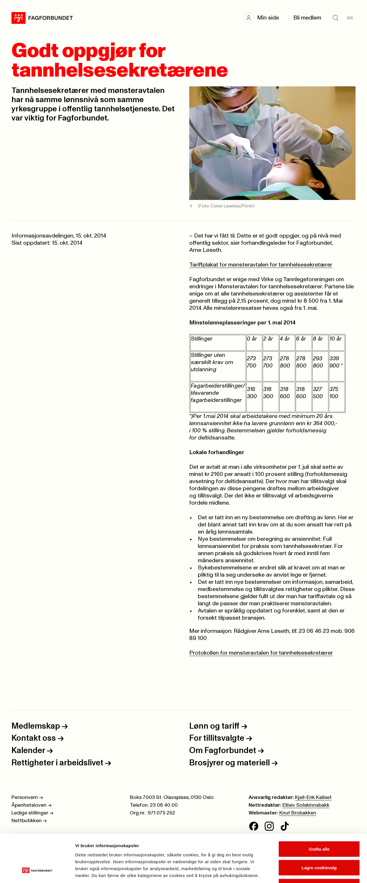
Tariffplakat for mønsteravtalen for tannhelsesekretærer (260, 265)
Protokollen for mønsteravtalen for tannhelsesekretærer (261, 653)
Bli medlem (307, 18)
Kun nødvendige (319, 845)
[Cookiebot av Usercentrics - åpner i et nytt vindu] (37, 872)
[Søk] (335, 18)
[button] (264, 18)
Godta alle (319, 807)
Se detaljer (308, 871)
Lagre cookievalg (319, 826)
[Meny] (350, 18)
